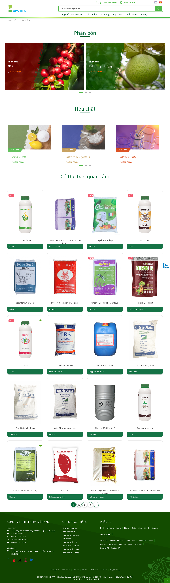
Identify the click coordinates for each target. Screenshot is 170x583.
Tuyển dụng (130, 14)
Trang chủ (63, 14)
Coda (134, 528)
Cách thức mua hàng (70, 528)
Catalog (105, 14)
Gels (140, 528)
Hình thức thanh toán (70, 545)
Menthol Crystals (117, 540)
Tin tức (84, 570)
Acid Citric (104, 540)
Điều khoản (66, 538)
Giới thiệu (76, 14)
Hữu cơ (126, 528)
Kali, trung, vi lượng (113, 528)
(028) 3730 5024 (108, 2)
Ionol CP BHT (131, 540)
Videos (104, 570)
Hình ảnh (94, 570)
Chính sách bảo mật (69, 542)
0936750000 (129, 2)
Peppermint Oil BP (146, 540)
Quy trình (117, 14)
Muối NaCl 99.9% (125, 544)
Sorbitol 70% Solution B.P (110, 548)
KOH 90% (138, 544)
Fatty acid (113, 544)
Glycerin (103, 544)
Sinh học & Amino (151, 528)
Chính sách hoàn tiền (70, 535)
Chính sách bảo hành (70, 549)
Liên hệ (143, 14)
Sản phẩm (91, 14)
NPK (102, 528)
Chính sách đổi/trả (69, 531)
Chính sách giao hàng (70, 553)
